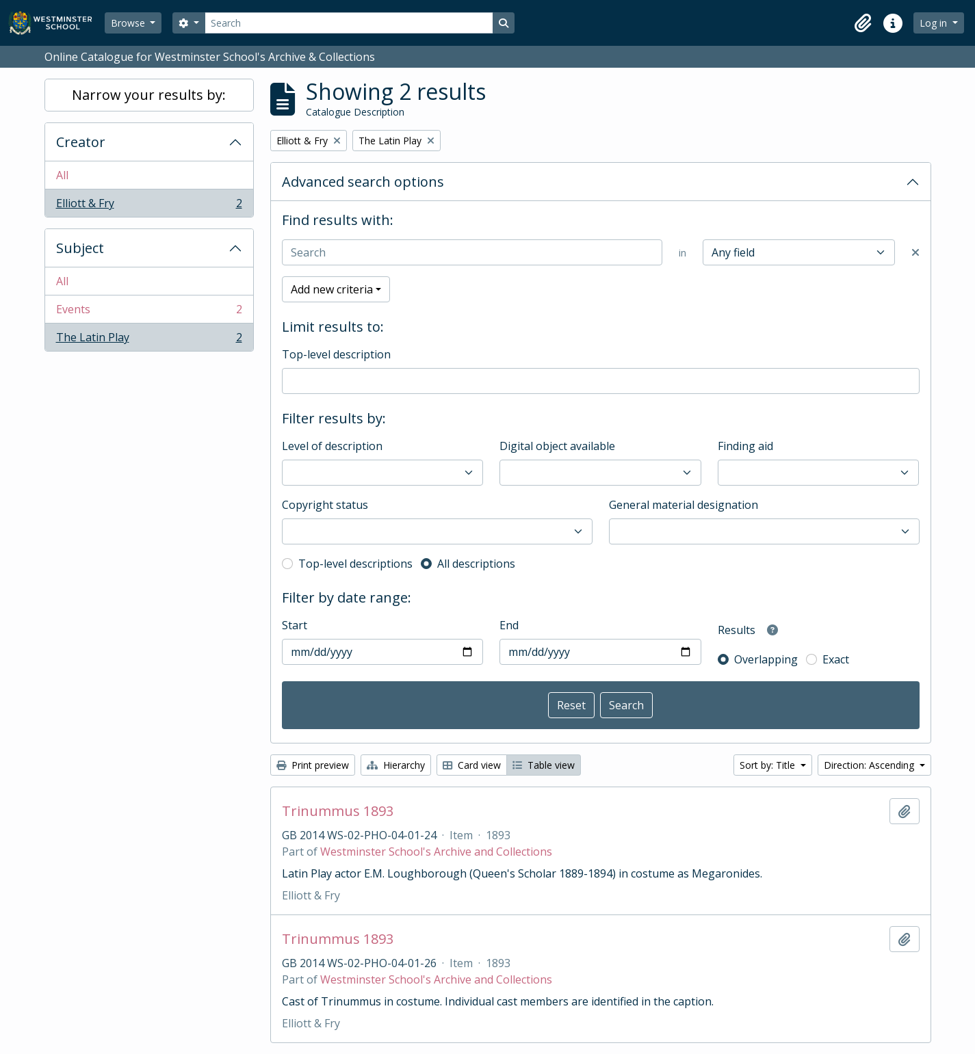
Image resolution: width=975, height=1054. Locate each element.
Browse (129, 22)
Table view (543, 765)
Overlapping (766, 659)
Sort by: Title (769, 765)
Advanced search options (363, 181)
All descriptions (476, 563)
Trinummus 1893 (337, 811)
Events (148, 312)
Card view (472, 765)
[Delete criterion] (915, 252)
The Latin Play (148, 340)
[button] (863, 23)
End (509, 625)
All (62, 175)
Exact (835, 659)
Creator (80, 142)
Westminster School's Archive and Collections (436, 851)
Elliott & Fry (148, 206)
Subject (80, 248)
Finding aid (745, 445)
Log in (935, 22)
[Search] (349, 23)
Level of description (332, 445)
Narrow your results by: (149, 94)
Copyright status (325, 504)
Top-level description (336, 354)
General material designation (683, 504)
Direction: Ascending (870, 765)
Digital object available (557, 445)
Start (294, 625)
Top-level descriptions (355, 563)
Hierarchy (396, 765)
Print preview (312, 765)
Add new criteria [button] (332, 289)
